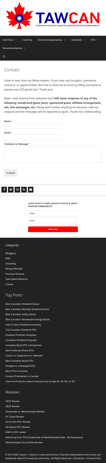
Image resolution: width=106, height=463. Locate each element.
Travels (9, 284)
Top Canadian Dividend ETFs (21, 329)
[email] (53, 221)
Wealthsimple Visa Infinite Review (24, 442)
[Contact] (30, 190)
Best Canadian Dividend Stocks (22, 303)
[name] (53, 213)
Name (8, 121)
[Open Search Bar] (4, 56)
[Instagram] (17, 190)
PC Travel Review (15, 416)
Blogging (10, 253)
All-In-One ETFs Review (18, 421)
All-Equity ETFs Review (18, 427)
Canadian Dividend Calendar (21, 340)
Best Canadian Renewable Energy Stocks (28, 319)
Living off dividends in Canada (22, 376)
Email (8, 132)
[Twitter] (11, 190)
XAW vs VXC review (16, 432)
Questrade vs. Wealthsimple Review (25, 411)
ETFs (96, 40)
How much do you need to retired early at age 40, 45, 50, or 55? (40, 381)
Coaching (27, 39)
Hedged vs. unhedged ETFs (20, 365)
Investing (11, 263)
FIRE (8, 258)
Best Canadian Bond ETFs (19, 360)
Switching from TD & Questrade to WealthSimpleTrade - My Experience (44, 437)
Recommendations (16, 48)
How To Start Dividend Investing (23, 324)
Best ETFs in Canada (16, 371)
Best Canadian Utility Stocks (21, 314)
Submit (10, 173)
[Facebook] (4, 190)
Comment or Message (17, 144)
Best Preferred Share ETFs (20, 350)
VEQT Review (13, 401)
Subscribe (53, 229)
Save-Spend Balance (17, 279)
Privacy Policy (94, 458)
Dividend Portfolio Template (21, 335)
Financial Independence (53, 40)
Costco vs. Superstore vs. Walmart (24, 355)
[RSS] (24, 190)
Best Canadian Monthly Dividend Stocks (27, 309)
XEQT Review (13, 406)
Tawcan (33, 454)
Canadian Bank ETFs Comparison (24, 345)
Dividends (79, 40)
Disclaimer (79, 458)
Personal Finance (15, 273)
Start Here (11, 40)
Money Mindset (14, 268)
